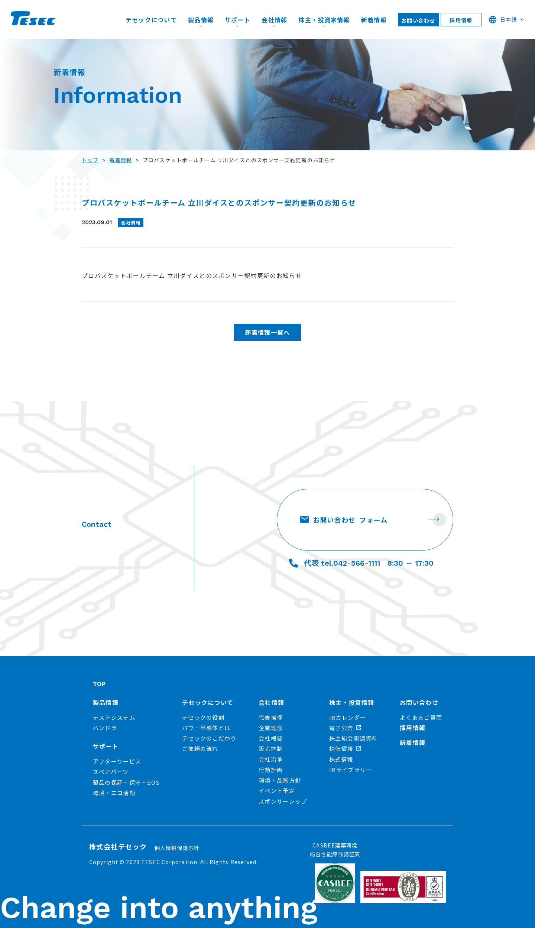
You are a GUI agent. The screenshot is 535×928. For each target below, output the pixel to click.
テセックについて (151, 19)
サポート (237, 19)
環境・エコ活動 (114, 793)
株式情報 (341, 759)
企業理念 (271, 728)
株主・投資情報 (351, 702)
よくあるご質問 (421, 717)
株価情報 (345, 748)
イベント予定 (277, 790)
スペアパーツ (111, 771)
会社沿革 (271, 759)
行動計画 (271, 770)
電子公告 (345, 728)
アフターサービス (117, 761)
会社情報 (274, 19)
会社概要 (271, 738)
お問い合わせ (418, 20)
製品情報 (201, 19)
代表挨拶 (271, 717)
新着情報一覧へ (267, 332)
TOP (99, 683)
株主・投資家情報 (324, 19)
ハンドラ (105, 728)
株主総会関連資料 (353, 738)
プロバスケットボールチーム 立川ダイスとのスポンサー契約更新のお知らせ (192, 275)
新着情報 (374, 19)
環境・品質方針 (280, 780)
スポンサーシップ (283, 801)
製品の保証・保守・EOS (126, 782)
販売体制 (271, 748)
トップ (90, 160)
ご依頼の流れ (200, 748)
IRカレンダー (347, 717)
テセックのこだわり (209, 738)
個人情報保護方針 (177, 848)
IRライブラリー (350, 770)
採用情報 (461, 20)
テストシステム (114, 717)
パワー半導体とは (206, 728)
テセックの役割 (203, 717)
